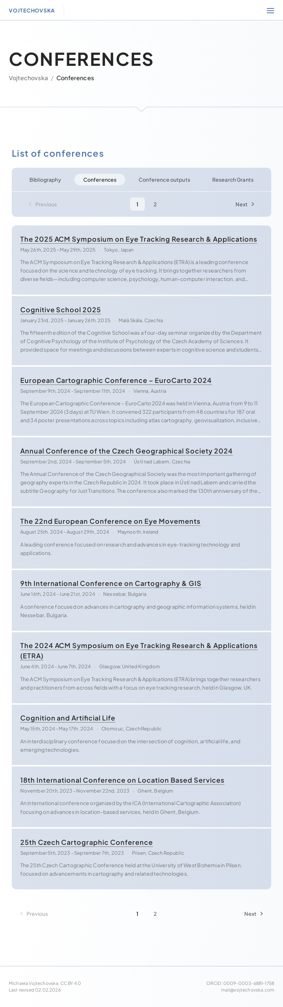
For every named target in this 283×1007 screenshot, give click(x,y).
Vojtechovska (28, 78)
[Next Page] (246, 204)
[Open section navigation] (270, 10)
